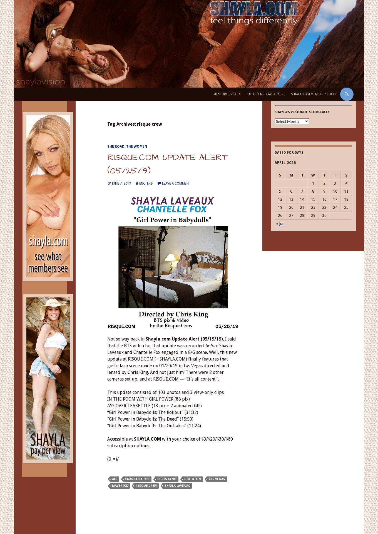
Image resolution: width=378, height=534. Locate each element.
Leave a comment (176, 183)
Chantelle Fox (137, 479)
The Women (136, 146)
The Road (116, 146)
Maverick (120, 486)
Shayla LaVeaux (177, 486)
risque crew (146, 486)
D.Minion (192, 479)
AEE (114, 479)
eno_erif (146, 183)
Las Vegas (217, 479)
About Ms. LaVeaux (264, 94)
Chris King (166, 479)
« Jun (280, 223)
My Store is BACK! (227, 94)
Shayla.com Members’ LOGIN (314, 94)
